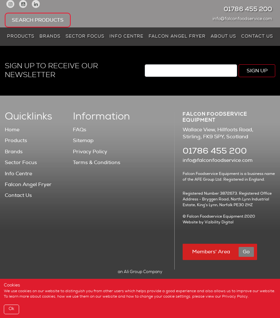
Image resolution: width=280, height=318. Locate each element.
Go (246, 251)
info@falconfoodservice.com (244, 19)
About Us (223, 36)
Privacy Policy (90, 151)
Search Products (38, 20)
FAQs (79, 129)
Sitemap (83, 140)
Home (12, 129)
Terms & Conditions (96, 162)
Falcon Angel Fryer (177, 36)
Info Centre (126, 36)
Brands (49, 36)
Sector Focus (85, 36)
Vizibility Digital (219, 222)
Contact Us (257, 36)
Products (20, 36)
